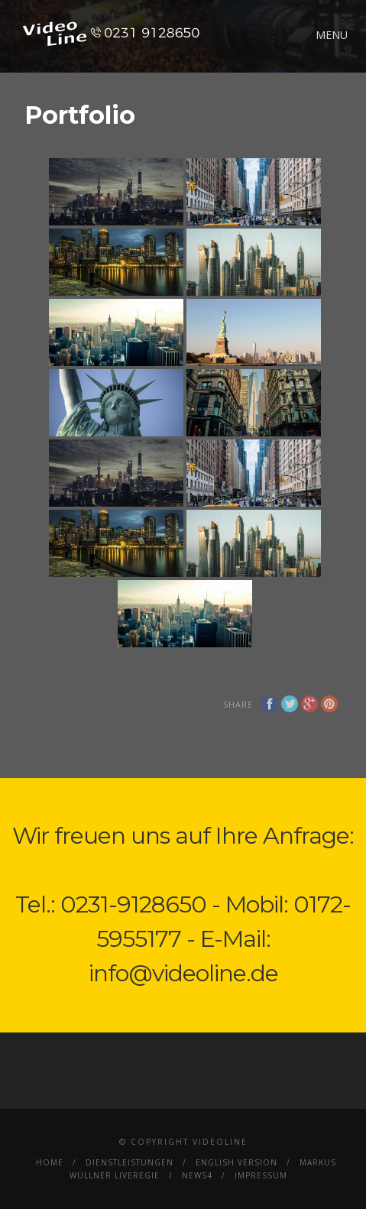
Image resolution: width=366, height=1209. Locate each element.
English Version (236, 1162)
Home (49, 1162)
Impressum (261, 1175)
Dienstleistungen (129, 1162)
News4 (197, 1175)
